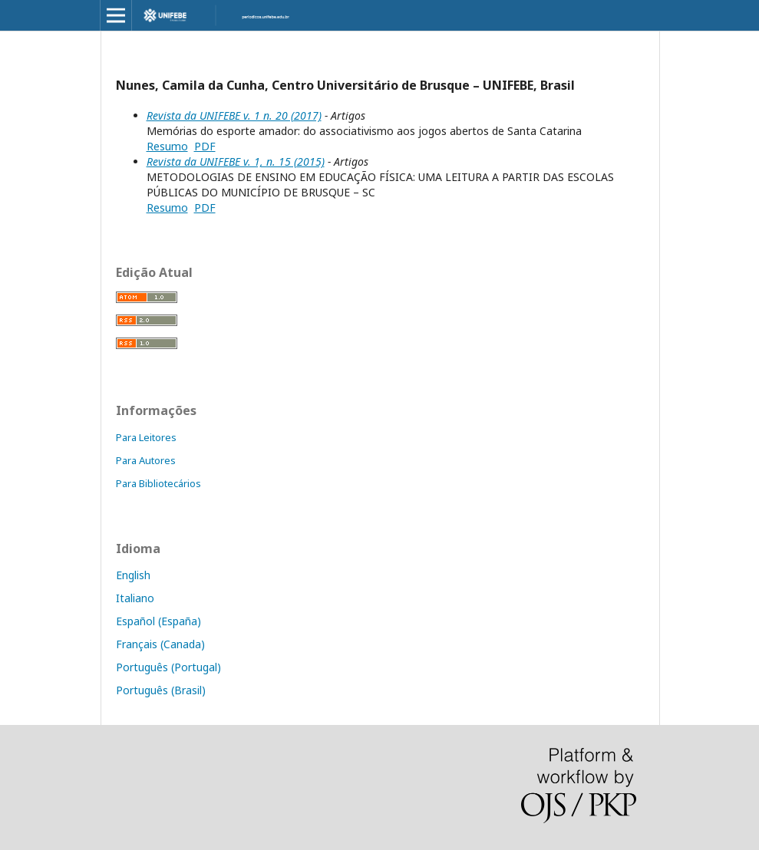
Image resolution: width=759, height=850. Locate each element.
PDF (205, 146)
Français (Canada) (160, 644)
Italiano (135, 598)
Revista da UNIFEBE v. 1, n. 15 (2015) (236, 161)
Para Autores (146, 460)
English (133, 575)
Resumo (167, 146)
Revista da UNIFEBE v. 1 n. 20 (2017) (234, 115)
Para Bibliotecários (158, 483)
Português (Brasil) (161, 690)
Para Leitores (146, 437)
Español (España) (158, 621)
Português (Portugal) (168, 667)
